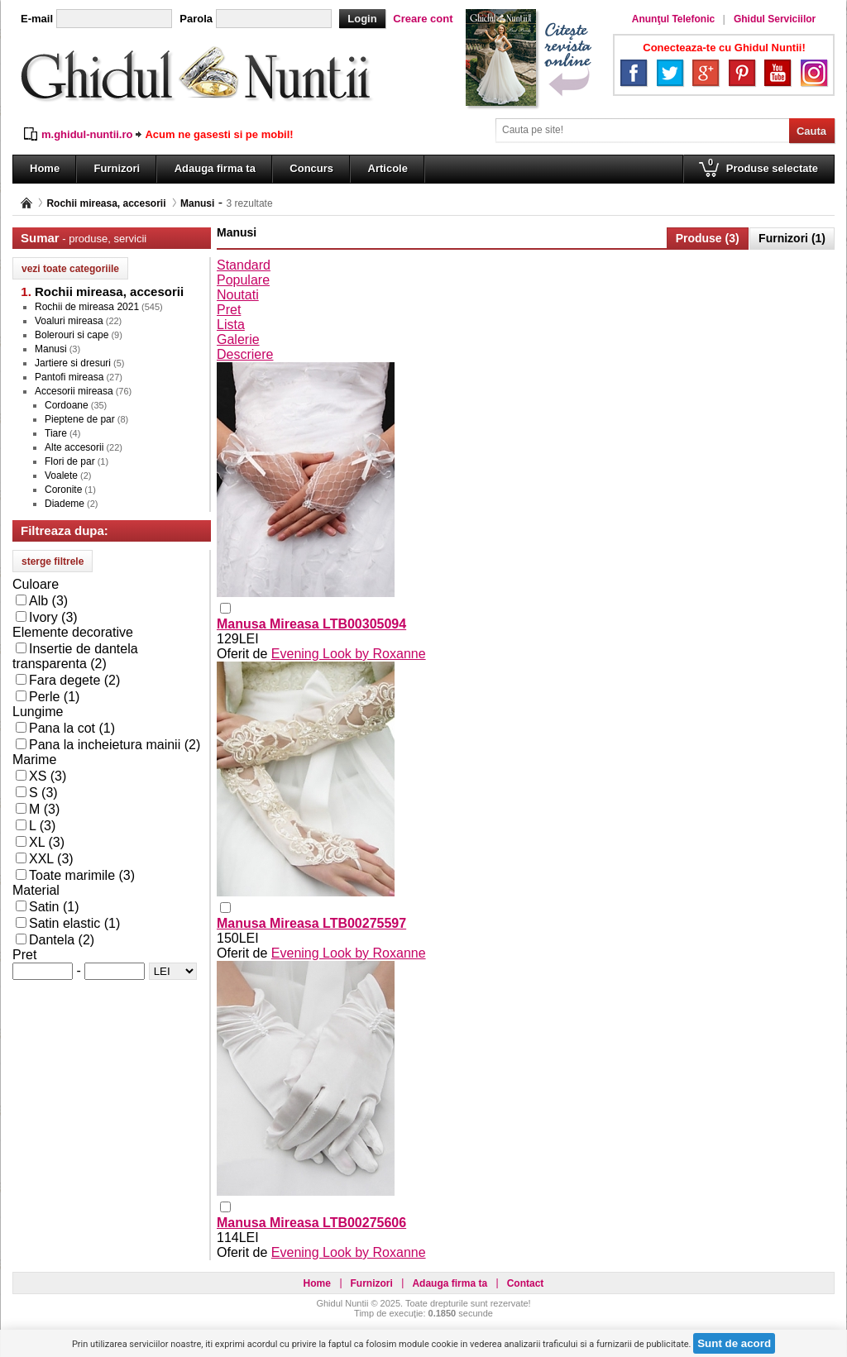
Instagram (814, 73)
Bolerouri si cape (71, 335)
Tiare (56, 433)
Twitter (670, 73)
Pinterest (742, 73)
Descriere (245, 354)
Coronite (63, 489)
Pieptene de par (80, 419)
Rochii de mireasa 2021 (87, 307)
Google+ (705, 73)
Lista (231, 325)
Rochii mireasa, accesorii (105, 203)
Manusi (197, 203)
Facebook (633, 73)
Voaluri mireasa (69, 321)
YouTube (777, 73)
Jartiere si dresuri (73, 363)
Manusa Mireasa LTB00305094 (311, 624)
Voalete (61, 475)
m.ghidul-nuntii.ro (86, 134)
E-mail (37, 18)
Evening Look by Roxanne (348, 654)
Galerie (238, 339)
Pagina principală (26, 203)
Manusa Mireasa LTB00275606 (311, 1223)
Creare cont (422, 18)
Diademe (64, 503)
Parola (196, 18)
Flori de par (70, 461)
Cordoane (67, 405)
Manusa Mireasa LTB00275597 (311, 923)
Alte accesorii (74, 447)
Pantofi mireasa (69, 377)
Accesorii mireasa (74, 391)
